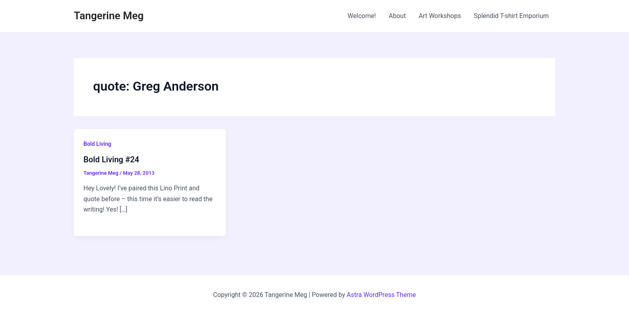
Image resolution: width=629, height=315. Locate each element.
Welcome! (362, 16)
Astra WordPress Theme (381, 295)
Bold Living (97, 144)
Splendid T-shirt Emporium (511, 16)
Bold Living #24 (111, 159)
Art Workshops (440, 16)
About (397, 16)
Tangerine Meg (109, 16)
